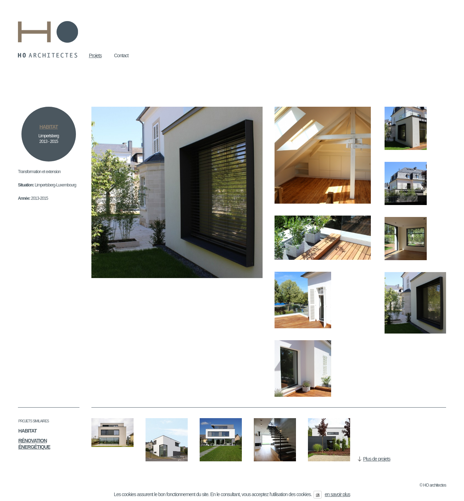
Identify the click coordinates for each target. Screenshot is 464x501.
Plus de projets (377, 459)
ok (318, 494)
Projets (95, 55)
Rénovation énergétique (34, 444)
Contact (121, 55)
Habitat (27, 431)
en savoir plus (337, 494)
